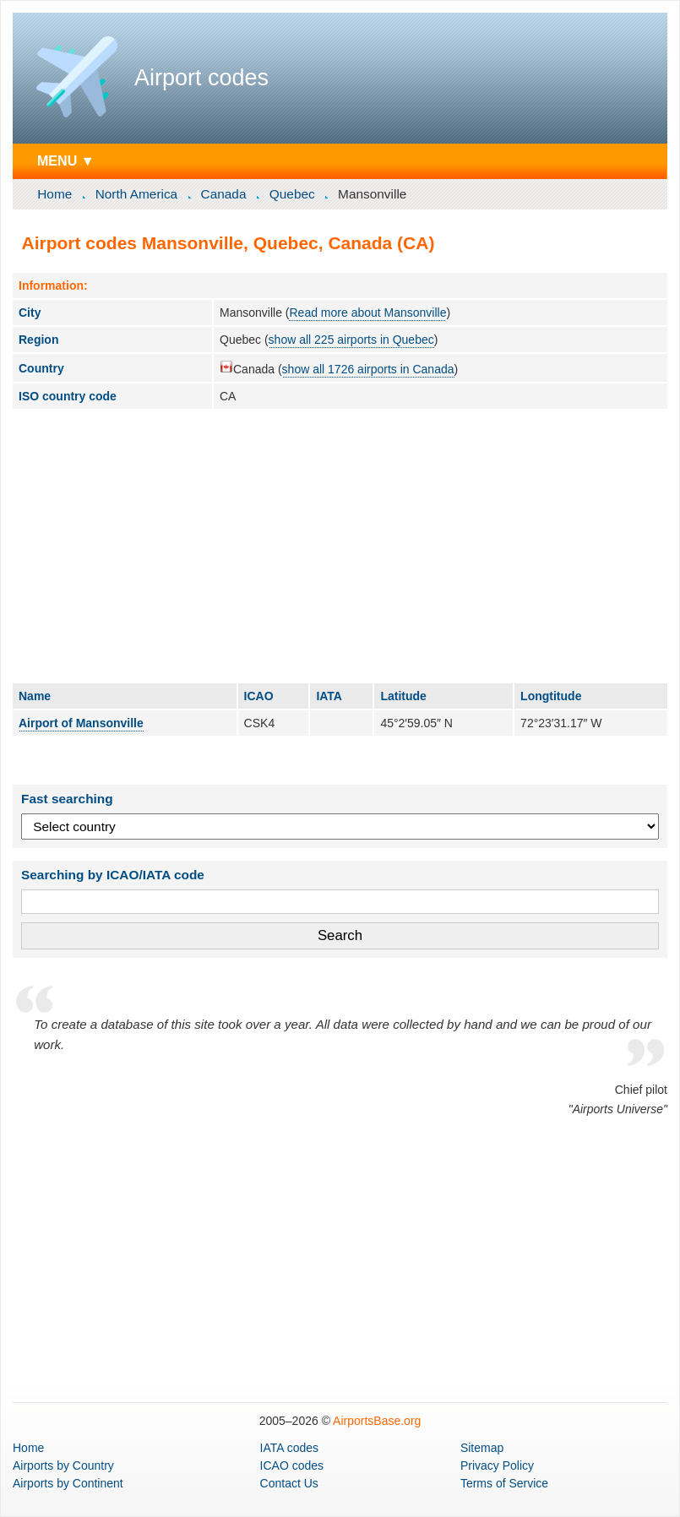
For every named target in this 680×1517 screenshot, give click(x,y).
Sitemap (481, 1447)
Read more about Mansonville (367, 312)
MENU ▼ (66, 160)
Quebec (292, 194)
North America (136, 194)
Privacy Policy (497, 1465)
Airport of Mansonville (81, 723)
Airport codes (201, 77)
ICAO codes (292, 1465)
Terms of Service (504, 1483)
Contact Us (289, 1483)
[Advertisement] (340, 545)
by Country (63, 1465)
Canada (224, 194)
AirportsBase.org (377, 1420)
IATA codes (289, 1447)
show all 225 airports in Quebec (351, 339)
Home (54, 194)
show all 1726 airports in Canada (368, 369)
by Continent (68, 1483)
